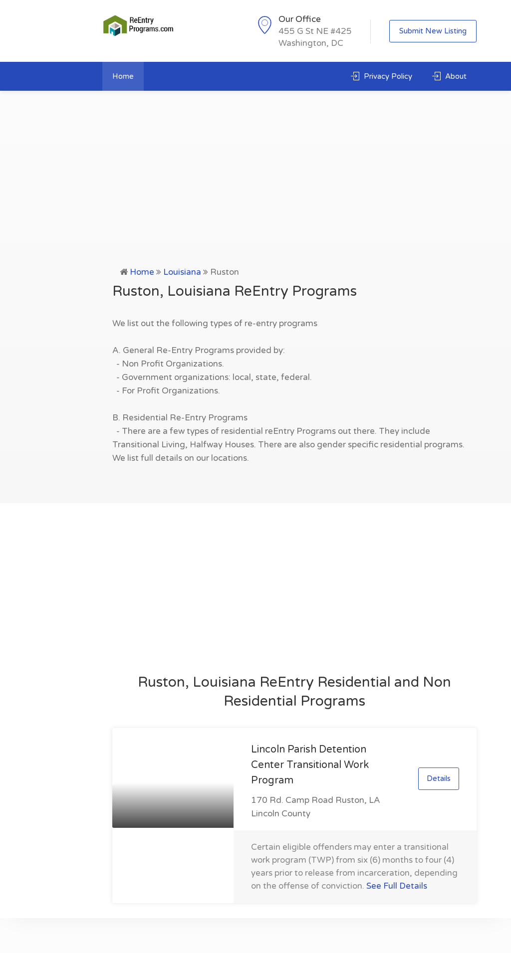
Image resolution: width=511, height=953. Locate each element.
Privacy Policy (381, 76)
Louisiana (182, 272)
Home (123, 76)
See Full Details (396, 886)
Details (439, 778)
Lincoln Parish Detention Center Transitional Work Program (310, 765)
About (449, 76)
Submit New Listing (433, 30)
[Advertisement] (255, 190)
